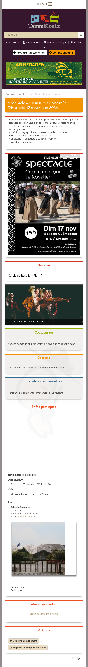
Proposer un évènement (29, 52)
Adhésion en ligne (55, 42)
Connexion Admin (62, 52)
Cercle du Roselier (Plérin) (25, 275)
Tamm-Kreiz (13, 94)
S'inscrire (12, 42)
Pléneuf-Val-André (45, 102)
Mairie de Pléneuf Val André (44, 613)
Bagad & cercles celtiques (43, 94)
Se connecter (31, 42)
